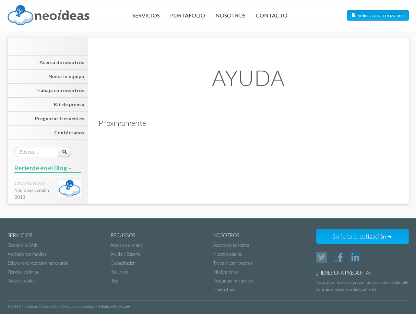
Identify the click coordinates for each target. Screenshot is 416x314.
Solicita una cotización (378, 15)
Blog (114, 280)
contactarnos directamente (353, 289)
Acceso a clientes (126, 245)
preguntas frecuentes (371, 282)
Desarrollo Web (22, 245)
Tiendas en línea (23, 272)
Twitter (321, 257)
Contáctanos (69, 132)
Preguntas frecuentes (59, 118)
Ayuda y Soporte (125, 254)
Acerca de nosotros (61, 62)
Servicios (146, 15)
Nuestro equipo (66, 76)
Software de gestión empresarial (38, 263)
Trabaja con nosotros (59, 90)
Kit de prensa (69, 104)
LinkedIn (355, 257)
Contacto (271, 15)
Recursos (119, 272)
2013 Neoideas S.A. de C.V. (34, 306)
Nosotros (230, 15)
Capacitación (122, 263)
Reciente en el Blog (42, 168)
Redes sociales (22, 280)
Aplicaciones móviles (27, 254)
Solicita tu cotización (362, 236)
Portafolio (187, 15)
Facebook (338, 257)
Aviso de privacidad (77, 306)
